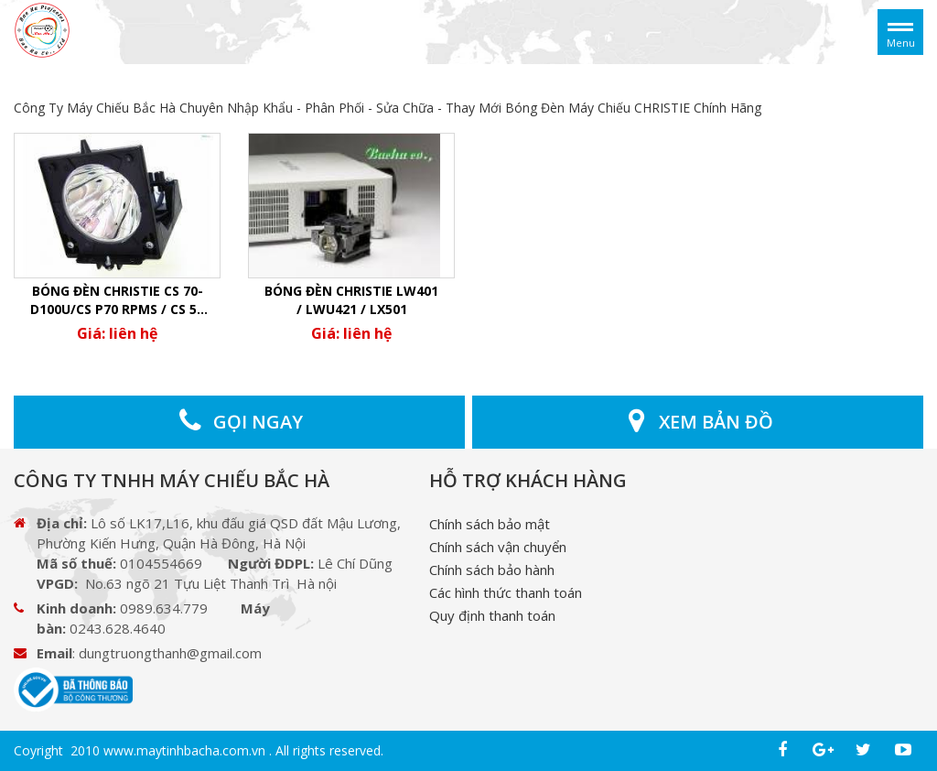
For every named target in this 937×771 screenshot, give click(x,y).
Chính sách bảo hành (492, 569)
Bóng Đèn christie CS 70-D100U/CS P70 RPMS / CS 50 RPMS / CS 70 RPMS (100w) (117, 300)
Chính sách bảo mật (489, 524)
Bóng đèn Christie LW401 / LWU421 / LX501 (351, 300)
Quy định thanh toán (492, 615)
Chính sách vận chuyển (497, 547)
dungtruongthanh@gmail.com (170, 653)
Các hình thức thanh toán (505, 592)
